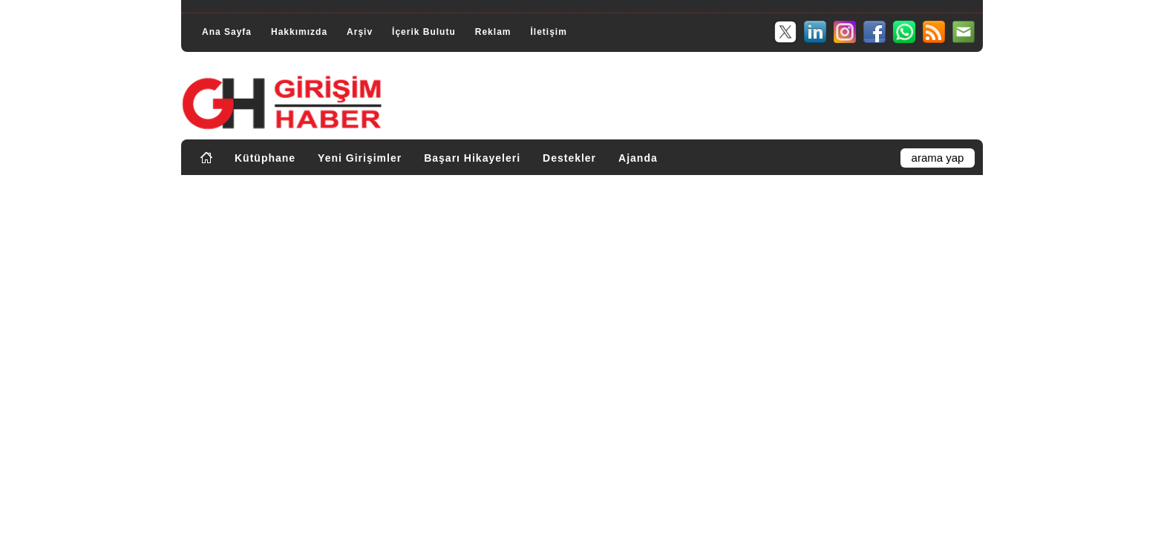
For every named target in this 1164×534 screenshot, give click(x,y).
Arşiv (360, 32)
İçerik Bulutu (424, 32)
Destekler (569, 158)
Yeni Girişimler (360, 158)
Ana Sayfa (227, 32)
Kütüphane (265, 158)
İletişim (548, 32)
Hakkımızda (299, 32)
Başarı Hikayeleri (472, 158)
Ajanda (638, 158)
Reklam (493, 32)
